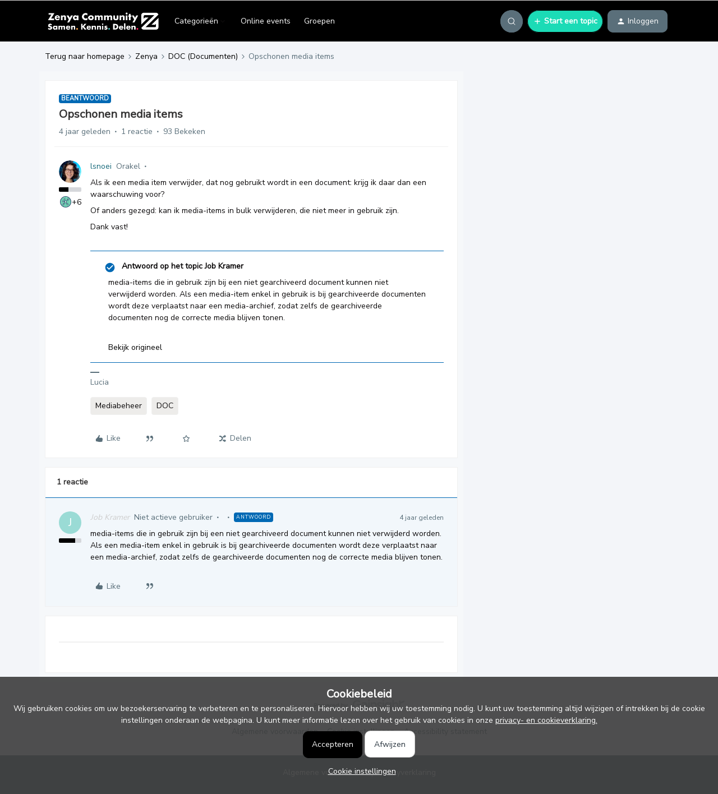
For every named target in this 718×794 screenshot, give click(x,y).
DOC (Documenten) (203, 56)
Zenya (146, 56)
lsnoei (101, 166)
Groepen (319, 21)
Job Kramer (110, 517)
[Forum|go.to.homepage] (103, 21)
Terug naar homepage (85, 56)
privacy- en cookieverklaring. (546, 720)
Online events (266, 21)
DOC (165, 405)
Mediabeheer (118, 405)
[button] (565, 21)
